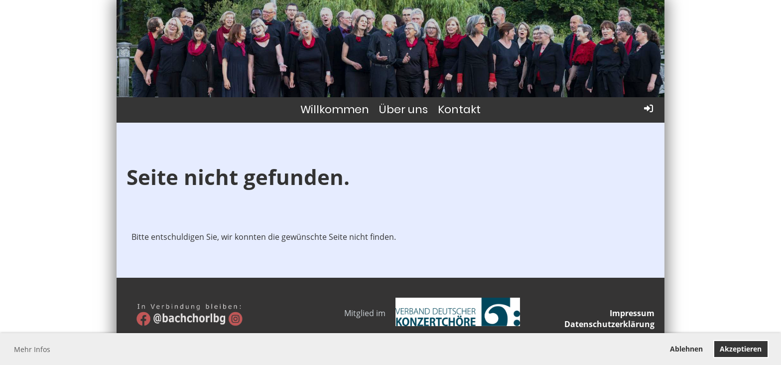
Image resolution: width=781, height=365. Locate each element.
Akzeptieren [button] (741, 349)
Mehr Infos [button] (32, 349)
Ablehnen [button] (686, 349)
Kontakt (459, 109)
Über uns (403, 109)
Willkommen (334, 109)
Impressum (632, 313)
